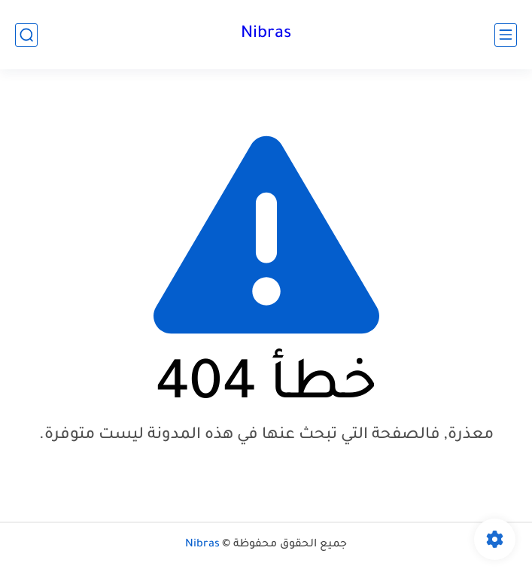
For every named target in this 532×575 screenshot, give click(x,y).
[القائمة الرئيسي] (505, 35)
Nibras (266, 35)
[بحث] (26, 35)
